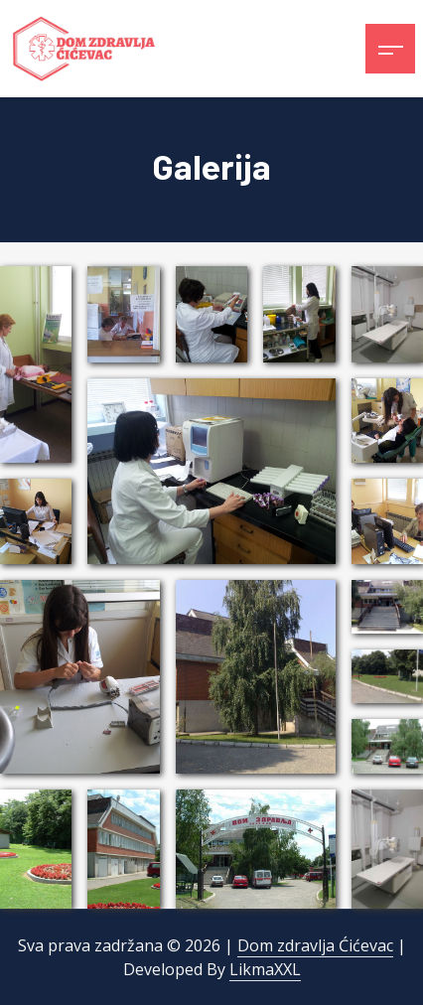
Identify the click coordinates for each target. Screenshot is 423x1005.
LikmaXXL (265, 969)
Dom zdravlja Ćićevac (315, 945)
